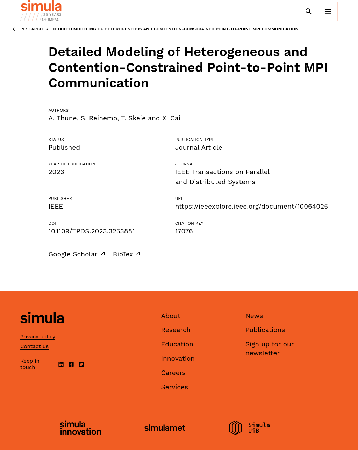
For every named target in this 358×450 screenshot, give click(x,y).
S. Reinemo (99, 118)
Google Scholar (77, 254)
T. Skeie (133, 118)
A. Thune (63, 118)
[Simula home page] (42, 329)
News (254, 316)
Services (174, 387)
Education (177, 344)
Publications (265, 330)
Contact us (34, 346)
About (171, 316)
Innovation (178, 358)
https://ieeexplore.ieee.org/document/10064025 (251, 206)
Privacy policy (37, 336)
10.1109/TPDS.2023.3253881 (92, 231)
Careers (173, 373)
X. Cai (171, 118)
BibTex (127, 254)
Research (31, 29)
